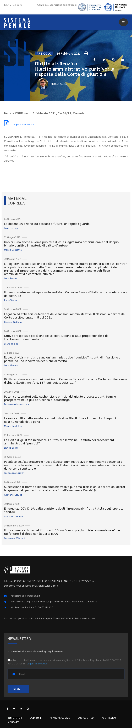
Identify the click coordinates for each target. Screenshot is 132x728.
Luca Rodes (10, 278)
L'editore (36, 717)
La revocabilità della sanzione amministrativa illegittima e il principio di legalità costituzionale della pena (60, 419)
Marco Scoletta (13, 249)
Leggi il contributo (19, 124)
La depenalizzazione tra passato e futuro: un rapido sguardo (47, 223)
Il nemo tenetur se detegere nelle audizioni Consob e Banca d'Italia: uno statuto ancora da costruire (66, 294)
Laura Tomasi (11, 343)
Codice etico (86, 717)
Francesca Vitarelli (14, 538)
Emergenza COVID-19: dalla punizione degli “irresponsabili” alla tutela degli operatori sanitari (64, 510)
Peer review (109, 717)
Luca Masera (11, 365)
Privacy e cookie (60, 717)
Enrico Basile (11, 447)
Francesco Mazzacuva (16, 404)
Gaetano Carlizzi (13, 494)
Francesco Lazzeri (14, 472)
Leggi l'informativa (37, 663)
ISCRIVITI (18, 688)
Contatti (13, 722)
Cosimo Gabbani (13, 321)
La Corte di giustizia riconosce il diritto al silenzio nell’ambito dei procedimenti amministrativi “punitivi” (59, 441)
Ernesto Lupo (12, 227)
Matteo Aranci (52, 83)
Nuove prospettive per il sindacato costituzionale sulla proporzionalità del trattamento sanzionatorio (56, 337)
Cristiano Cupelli (13, 516)
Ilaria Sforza (10, 299)
